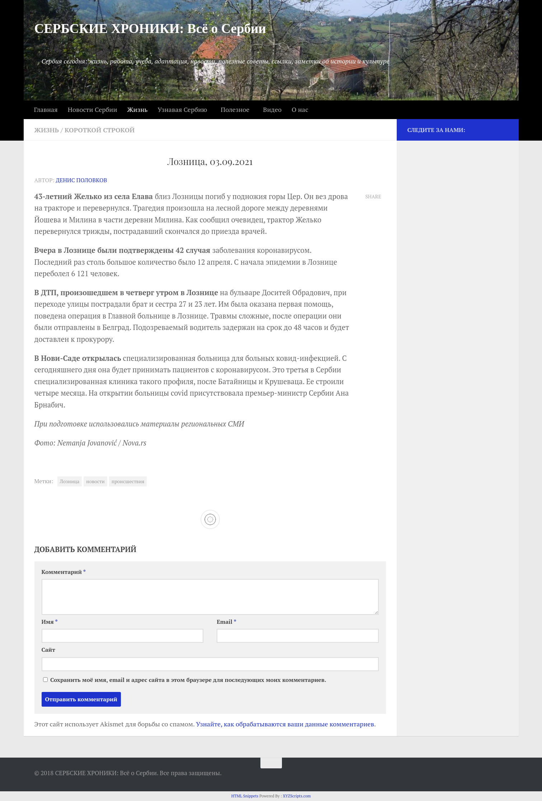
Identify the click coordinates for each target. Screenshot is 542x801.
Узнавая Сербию (182, 109)
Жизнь (137, 109)
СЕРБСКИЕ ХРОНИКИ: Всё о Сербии (150, 28)
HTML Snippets (245, 795)
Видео (272, 109)
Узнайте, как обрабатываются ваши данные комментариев (285, 724)
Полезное (235, 109)
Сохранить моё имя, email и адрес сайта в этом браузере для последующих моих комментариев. (188, 680)
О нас (300, 109)
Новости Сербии (92, 109)
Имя (50, 622)
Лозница (70, 481)
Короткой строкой (100, 130)
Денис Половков (81, 180)
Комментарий (64, 572)
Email (226, 622)
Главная (46, 109)
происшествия (128, 481)
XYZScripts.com (297, 795)
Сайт (48, 650)
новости (95, 481)
